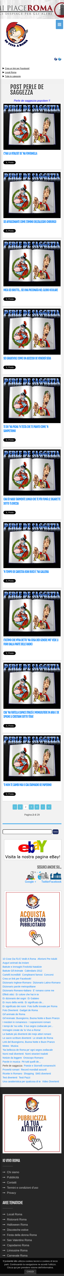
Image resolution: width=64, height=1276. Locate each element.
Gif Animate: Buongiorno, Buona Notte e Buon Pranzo (31, 1018)
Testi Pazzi (24, 1077)
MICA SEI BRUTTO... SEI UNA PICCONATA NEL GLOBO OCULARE (30, 290)
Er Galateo (33, 998)
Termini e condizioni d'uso (22, 1187)
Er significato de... (34, 1002)
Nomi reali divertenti (13, 1053)
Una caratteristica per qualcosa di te (22, 1081)
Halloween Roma (17, 1224)
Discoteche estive (17, 1229)
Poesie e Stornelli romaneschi (39, 1065)
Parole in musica (11, 1061)
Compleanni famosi (32, 974)
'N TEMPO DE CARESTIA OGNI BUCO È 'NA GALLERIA (26, 572)
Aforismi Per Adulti (47, 958)
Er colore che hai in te (27, 994)
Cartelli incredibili (12, 974)
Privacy (11, 1192)
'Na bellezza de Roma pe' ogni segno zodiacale (28, 1049)
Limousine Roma (17, 1250)
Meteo (6, 1046)
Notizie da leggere (12, 1057)
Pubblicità (13, 1177)
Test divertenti (10, 1077)
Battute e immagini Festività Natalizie (22, 966)
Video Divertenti (50, 1081)
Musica (14, 1046)
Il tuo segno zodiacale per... (38, 1026)
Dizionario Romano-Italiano (17, 990)
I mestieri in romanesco (15, 1022)
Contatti (11, 1182)
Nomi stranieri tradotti (36, 1053)
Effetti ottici (8, 994)
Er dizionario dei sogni (14, 998)
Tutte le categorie (12, 76)
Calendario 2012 (33, 970)
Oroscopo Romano (33, 1057)
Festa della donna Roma (22, 1235)
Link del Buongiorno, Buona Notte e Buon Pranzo (29, 1042)
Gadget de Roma (29, 1010)
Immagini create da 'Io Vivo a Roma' (22, 1030)
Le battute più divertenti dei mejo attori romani (27, 1034)
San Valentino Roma (19, 1240)
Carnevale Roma (17, 1255)
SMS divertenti (43, 1073)
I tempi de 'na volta (13, 1026)
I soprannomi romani (40, 1022)
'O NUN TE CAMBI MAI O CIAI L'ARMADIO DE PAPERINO (27, 785)
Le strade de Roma (43, 1038)
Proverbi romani (11, 1069)
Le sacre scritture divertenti (17, 1038)
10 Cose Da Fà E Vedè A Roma (19, 958)
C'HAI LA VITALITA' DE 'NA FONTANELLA (20, 153)
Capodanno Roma (18, 1245)
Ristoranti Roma (17, 1219)
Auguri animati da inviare (16, 962)
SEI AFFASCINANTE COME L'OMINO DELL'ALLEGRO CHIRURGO (29, 222)
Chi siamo (13, 1172)
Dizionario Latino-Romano (47, 982)
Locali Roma (10, 72)
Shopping (29, 1073)
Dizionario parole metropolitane (19, 986)
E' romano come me (43, 990)
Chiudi (30, 1271)
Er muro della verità (13, 1002)
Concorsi (48, 974)
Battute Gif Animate (13, 970)
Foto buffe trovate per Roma (42, 1006)
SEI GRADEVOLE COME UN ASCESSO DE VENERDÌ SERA (27, 358)
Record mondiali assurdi (34, 1069)
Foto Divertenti (10, 1010)
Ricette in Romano (12, 1073)
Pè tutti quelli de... (31, 1061)
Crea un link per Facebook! (17, 68)
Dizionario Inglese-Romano (17, 982)
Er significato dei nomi (14, 1006)
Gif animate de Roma (14, 1014)
